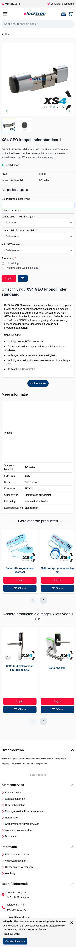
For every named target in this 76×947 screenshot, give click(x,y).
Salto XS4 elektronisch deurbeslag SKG (19, 668)
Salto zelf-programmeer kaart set (20, 570)
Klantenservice (13, 792)
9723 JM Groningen (18, 897)
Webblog (10, 873)
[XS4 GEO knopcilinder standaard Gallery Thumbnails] (17, 125)
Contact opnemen (15, 798)
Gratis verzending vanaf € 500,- (22, 824)
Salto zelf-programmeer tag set (57, 570)
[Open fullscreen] (38, 79)
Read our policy (11, 933)
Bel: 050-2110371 (16, 909)
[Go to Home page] (34, 14)
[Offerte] (23, 278)
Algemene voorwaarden (18, 830)
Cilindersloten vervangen (19, 867)
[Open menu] (5, 13)
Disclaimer (11, 836)
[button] (38, 750)
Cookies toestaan (15, 941)
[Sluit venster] (71, 922)
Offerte (20, 588)
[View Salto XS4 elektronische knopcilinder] (9, 125)
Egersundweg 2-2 (16, 892)
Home (6, 34)
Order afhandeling (15, 805)
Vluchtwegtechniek (15, 860)
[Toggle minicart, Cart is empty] (70, 14)
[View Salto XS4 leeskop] (25, 125)
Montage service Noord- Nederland (24, 811)
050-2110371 (11, 3)
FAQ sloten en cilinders (18, 854)
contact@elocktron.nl (60, 3)
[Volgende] (69, 110)
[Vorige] (6, 110)
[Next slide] (43, 600)
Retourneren (12, 817)
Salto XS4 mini (57, 668)
